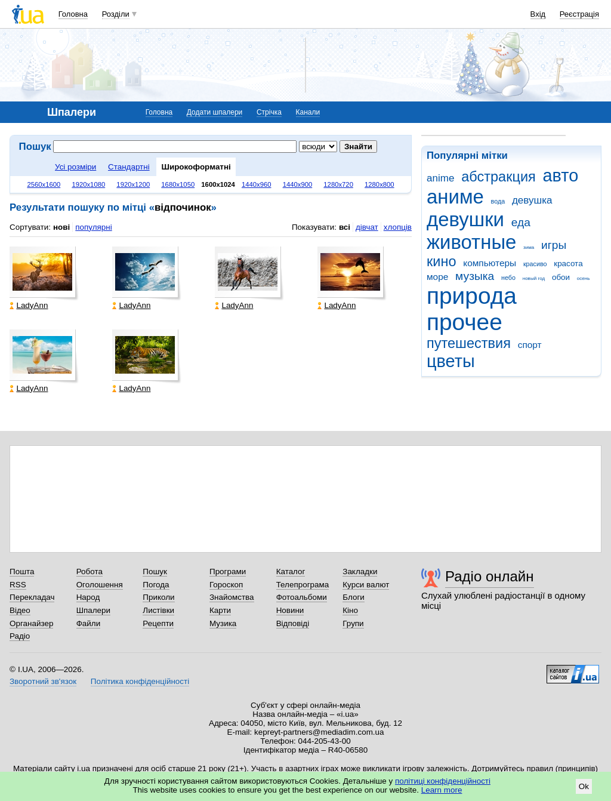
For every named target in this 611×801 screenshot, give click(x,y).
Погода (156, 584)
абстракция (498, 176)
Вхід (538, 14)
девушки (465, 219)
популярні (93, 227)
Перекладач (32, 597)
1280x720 (338, 184)
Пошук (155, 571)
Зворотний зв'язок (43, 681)
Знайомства (231, 597)
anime (440, 178)
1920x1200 (133, 184)
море (437, 277)
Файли (88, 623)
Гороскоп (226, 584)
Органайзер (31, 623)
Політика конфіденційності (140, 681)
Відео (20, 610)
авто (561, 175)
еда (520, 222)
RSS (18, 584)
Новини (290, 610)
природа (472, 296)
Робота (89, 571)
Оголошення (99, 584)
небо (508, 277)
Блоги (353, 597)
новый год (534, 278)
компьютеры (489, 263)
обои (561, 277)
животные (471, 242)
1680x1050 (178, 184)
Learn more (441, 789)
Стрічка (269, 112)
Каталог (291, 571)
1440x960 (256, 184)
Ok (584, 786)
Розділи (115, 14)
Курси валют (365, 584)
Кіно (350, 610)
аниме (455, 197)
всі (344, 227)
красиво (535, 263)
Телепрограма (302, 584)
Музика (222, 623)
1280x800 (379, 184)
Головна (73, 14)
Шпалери (93, 610)
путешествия (469, 343)
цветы (451, 361)
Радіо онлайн (489, 576)
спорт (530, 345)
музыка (474, 276)
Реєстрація (579, 14)
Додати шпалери (214, 112)
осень (583, 278)
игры (553, 245)
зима (528, 247)
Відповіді (293, 623)
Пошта (22, 571)
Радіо (20, 635)
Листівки (158, 610)
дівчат (367, 227)
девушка (532, 200)
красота (568, 263)
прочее (464, 322)
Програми (227, 571)
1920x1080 (88, 184)
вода (498, 201)
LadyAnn (29, 305)
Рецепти (158, 623)
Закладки (359, 571)
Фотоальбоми (301, 597)
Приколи (158, 597)
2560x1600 (43, 184)
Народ (88, 597)
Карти (220, 610)
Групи (352, 623)
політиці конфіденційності (442, 781)
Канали (308, 112)
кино (441, 261)
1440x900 (298, 184)
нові (61, 227)
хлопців (398, 227)
